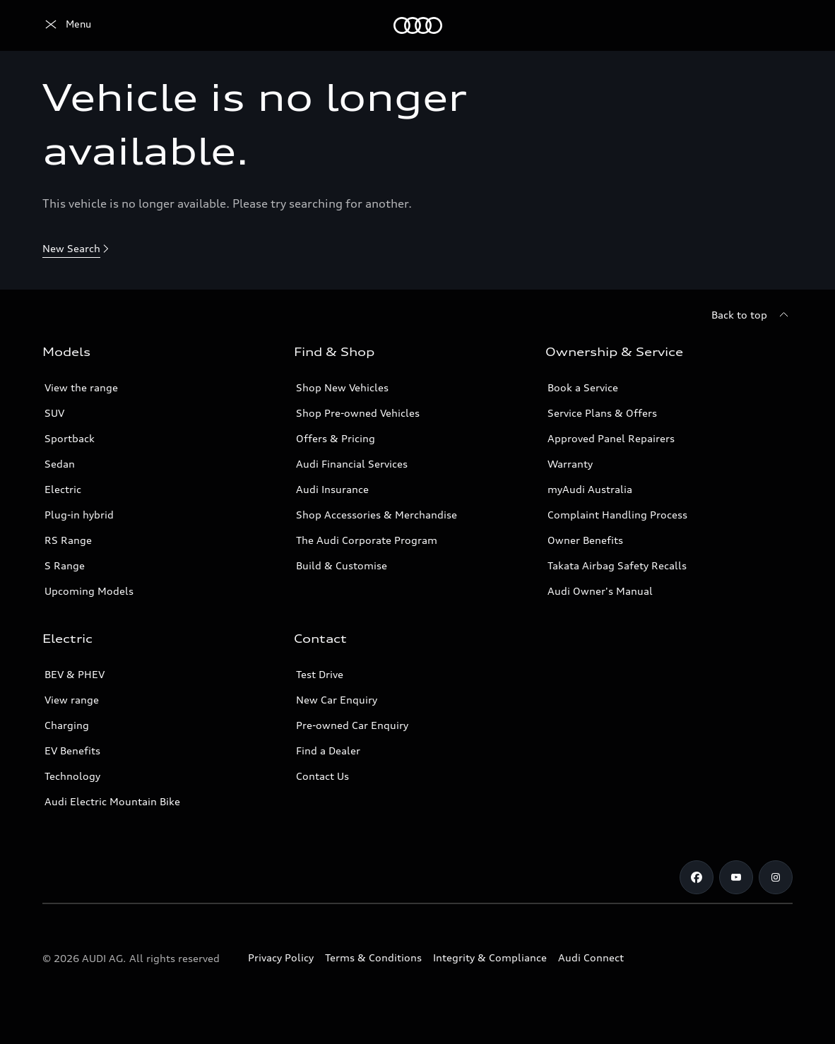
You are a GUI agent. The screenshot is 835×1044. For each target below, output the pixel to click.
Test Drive (319, 674)
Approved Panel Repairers (611, 438)
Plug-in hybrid (79, 515)
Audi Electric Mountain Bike (112, 801)
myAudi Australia (589, 489)
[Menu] (66, 25)
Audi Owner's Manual (600, 591)
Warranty (570, 464)
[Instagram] (776, 877)
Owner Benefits (585, 540)
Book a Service (582, 387)
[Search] (776, 25)
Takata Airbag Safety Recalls (617, 565)
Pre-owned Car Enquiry (352, 725)
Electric (63, 489)
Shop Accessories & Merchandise (376, 515)
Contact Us (322, 776)
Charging (67, 725)
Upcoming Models (89, 591)
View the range (81, 387)
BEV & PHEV (75, 674)
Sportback (70, 438)
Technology (72, 776)
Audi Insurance (332, 489)
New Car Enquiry (336, 700)
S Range (65, 565)
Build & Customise (341, 565)
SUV (54, 413)
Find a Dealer (328, 751)
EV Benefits (72, 751)
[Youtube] (736, 877)
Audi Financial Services (352, 464)
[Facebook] (696, 877)
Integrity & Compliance (490, 957)
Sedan (60, 464)
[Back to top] (752, 315)
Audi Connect (591, 957)
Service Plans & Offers (602, 413)
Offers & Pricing (335, 438)
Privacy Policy (281, 957)
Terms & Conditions (373, 957)
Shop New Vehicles (342, 387)
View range (72, 700)
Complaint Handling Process (617, 515)
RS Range (68, 540)
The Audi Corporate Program (366, 540)
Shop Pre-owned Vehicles (358, 413)
